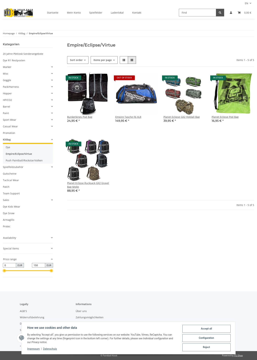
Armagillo (8, 219)
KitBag (7, 139)
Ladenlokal (117, 12)
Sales (6, 200)
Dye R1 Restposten (14, 60)
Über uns (81, 311)
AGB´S (23, 311)
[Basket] (244, 12)
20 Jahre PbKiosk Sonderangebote (23, 53)
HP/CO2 (7, 100)
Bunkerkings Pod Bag (79, 117)
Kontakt (136, 12)
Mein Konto (74, 12)
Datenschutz (50, 349)
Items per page (103, 60)
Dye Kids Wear (11, 206)
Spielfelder (95, 12)
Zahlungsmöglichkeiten (90, 317)
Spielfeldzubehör (13, 167)
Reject (206, 347)
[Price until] (38, 265)
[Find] (197, 12)
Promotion (9, 133)
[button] (231, 12)
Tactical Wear (11, 180)
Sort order (76, 60)
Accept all (206, 328)
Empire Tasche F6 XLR (128, 117)
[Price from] (9, 265)
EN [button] (246, 3)
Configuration (206, 338)
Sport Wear (9, 119)
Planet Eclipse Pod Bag (225, 117)
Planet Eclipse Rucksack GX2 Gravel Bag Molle (88, 184)
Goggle (7, 80)
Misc (5, 73)
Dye (8, 147)
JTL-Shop (238, 355)
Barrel (6, 106)
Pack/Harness (11, 86)
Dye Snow (8, 213)
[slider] (4, 271)
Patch (6, 186)
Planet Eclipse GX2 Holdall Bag (181, 117)
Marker (7, 67)
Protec (6, 226)
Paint (6, 113)
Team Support (11, 193)
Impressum (33, 349)
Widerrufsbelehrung (32, 317)
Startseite (52, 12)
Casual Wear (10, 126)
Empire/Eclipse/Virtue (19, 153)
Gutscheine (9, 173)
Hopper (7, 93)
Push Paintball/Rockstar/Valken (24, 160)
